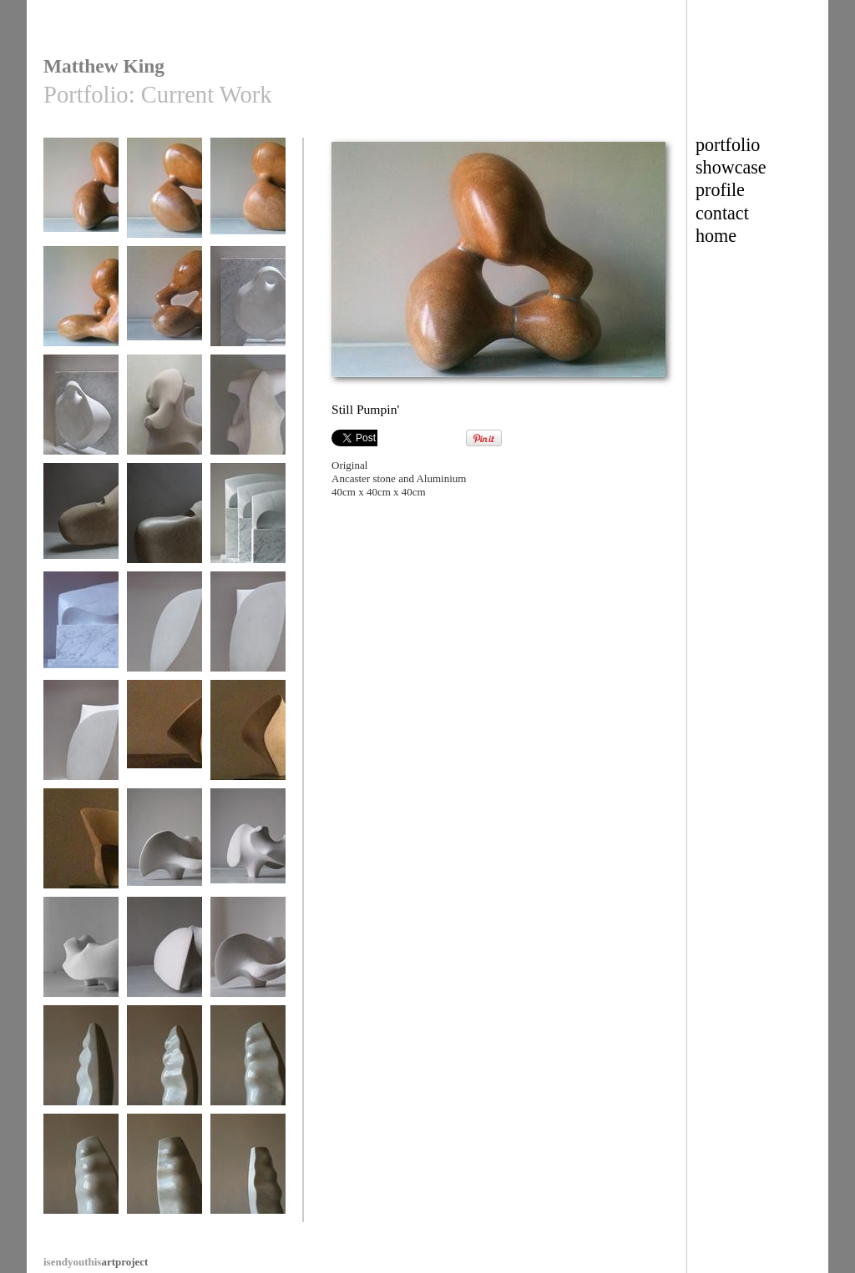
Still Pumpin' (81, 196)
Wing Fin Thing (81, 521)
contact (722, 213)
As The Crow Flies (248, 521)
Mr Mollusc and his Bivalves (164, 418)
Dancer (164, 629)
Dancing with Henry (164, 852)
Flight (164, 738)
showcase (731, 167)
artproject (95, 1261)
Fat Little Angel (248, 304)
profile (720, 189)
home (716, 235)
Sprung (81, 1063)
